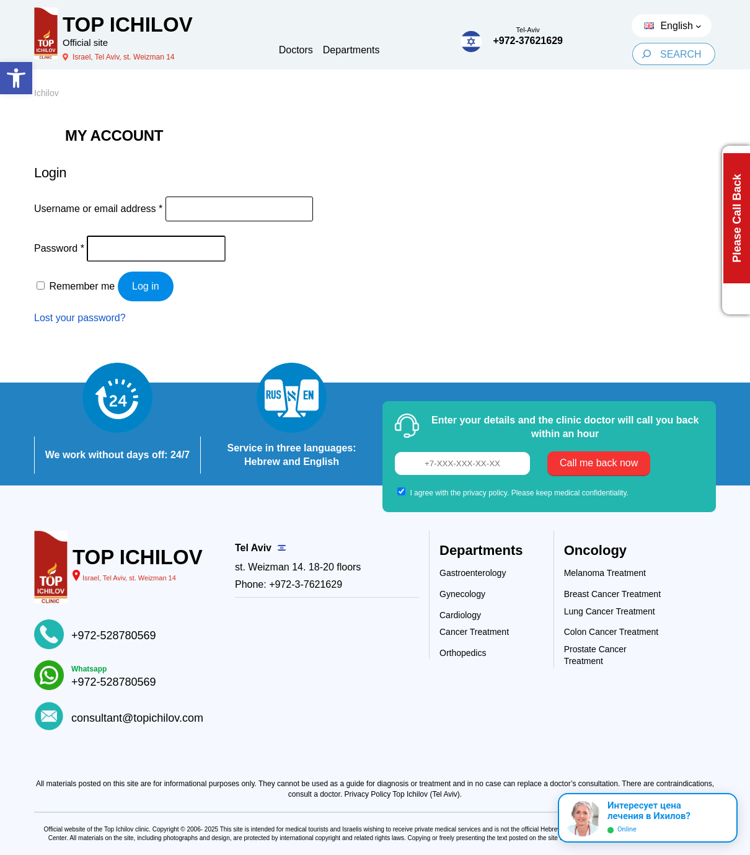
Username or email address (98, 208)
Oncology (595, 550)
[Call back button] (736, 230)
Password (59, 248)
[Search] (646, 54)
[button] (16, 78)
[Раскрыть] (723, 818)
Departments (481, 550)
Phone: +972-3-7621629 (288, 584)
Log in (145, 286)
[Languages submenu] (698, 26)
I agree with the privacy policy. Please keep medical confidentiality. (519, 493)
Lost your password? (80, 317)
